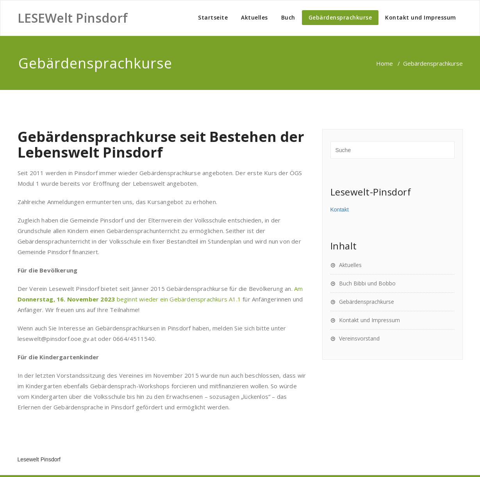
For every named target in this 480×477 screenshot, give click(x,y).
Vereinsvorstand (359, 338)
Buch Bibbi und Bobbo (367, 283)
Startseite (213, 17)
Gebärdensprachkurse (340, 17)
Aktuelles (254, 17)
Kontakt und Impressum (420, 17)
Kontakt (339, 209)
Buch (288, 17)
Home (384, 63)
